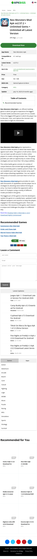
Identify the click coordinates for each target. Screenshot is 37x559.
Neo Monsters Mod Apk (9, 181)
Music (3, 403)
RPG (14, 10)
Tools (11, 303)
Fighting (4, 392)
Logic (3, 395)
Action (12, 323)
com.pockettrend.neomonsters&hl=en (24, 70)
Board (3, 380)
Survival (4, 431)
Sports (3, 423)
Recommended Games (13, 103)
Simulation (13, 313)
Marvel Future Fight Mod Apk (11, 232)
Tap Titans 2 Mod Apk (8, 236)
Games (9, 10)
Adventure (5, 372)
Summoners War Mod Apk (10, 226)
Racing (3, 411)
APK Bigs (13, 38)
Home (3, 10)
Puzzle (3, 407)
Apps (27, 363)
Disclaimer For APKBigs (16, 554)
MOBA (3, 399)
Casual (3, 388)
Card (3, 384)
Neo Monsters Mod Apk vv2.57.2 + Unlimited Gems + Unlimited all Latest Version (18, 14)
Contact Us (19, 556)
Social (12, 333)
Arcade (3, 376)
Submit (5, 288)
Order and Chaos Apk (8, 229)
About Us (5, 554)
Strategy (4, 427)
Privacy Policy (29, 554)
